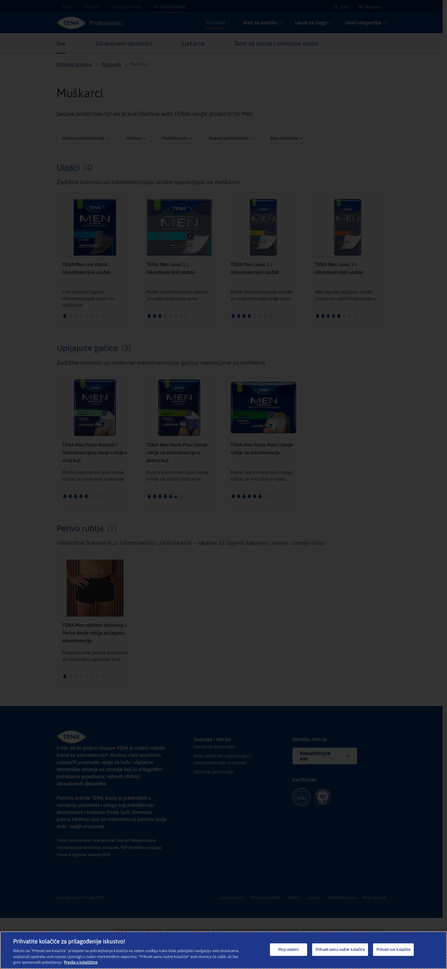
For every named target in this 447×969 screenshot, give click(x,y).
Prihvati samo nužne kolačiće (340, 950)
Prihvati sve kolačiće (394, 950)
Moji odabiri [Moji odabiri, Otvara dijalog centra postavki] (289, 950)
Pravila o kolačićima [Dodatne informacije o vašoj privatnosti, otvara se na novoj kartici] (80, 963)
